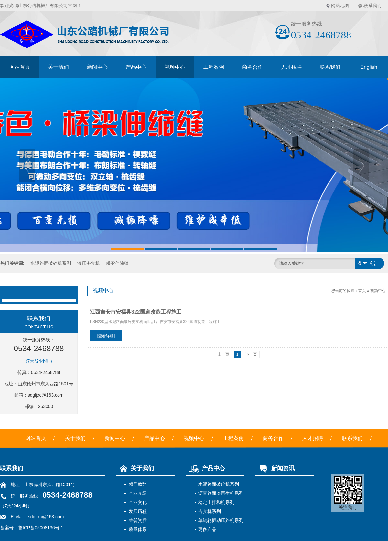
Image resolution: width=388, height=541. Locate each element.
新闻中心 (97, 67)
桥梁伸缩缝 (117, 263)
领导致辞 (138, 484)
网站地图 (340, 5)
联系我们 (372, 5)
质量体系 (138, 529)
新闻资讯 (275, 468)
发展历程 (138, 511)
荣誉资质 (138, 520)
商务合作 (252, 67)
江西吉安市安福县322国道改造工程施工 (135, 312)
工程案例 (213, 67)
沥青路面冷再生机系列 (220, 493)
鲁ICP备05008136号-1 (40, 527)
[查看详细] (106, 336)
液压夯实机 (88, 263)
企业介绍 (138, 493)
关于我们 (58, 67)
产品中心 (136, 67)
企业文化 (138, 502)
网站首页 (19, 67)
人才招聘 (291, 67)
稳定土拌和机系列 (216, 502)
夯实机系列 (209, 511)
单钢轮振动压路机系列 (220, 520)
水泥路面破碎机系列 (50, 263)
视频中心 (175, 67)
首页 (362, 290)
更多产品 (207, 529)
